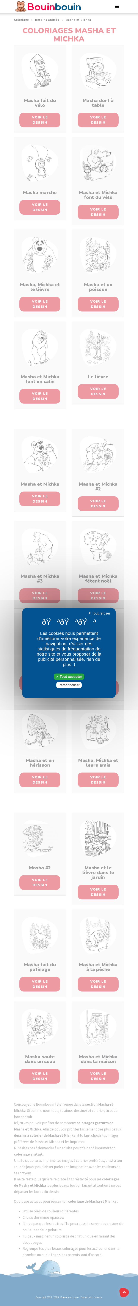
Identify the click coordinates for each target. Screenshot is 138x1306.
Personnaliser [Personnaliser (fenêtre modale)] (69, 685)
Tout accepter (69, 677)
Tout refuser (99, 613)
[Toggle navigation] (117, 6)
